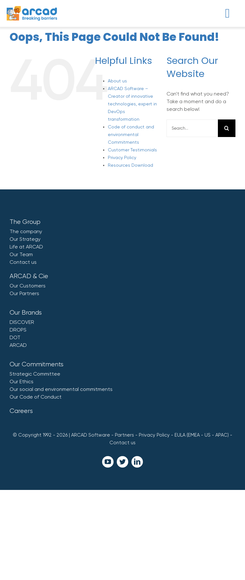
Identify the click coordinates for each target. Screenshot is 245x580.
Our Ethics (21, 381)
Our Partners (24, 293)
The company (26, 231)
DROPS (18, 330)
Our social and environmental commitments (61, 389)
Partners (124, 435)
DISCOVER (22, 322)
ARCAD (18, 345)
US (207, 435)
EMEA (194, 435)
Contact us (23, 262)
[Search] (226, 128)
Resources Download (130, 165)
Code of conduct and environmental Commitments (131, 134)
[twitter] (122, 462)
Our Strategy (25, 239)
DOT (15, 337)
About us (117, 80)
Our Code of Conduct (36, 397)
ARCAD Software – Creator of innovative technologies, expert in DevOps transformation (132, 104)
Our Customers (28, 286)
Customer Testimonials (132, 149)
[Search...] (192, 128)
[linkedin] (137, 462)
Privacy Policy (122, 157)
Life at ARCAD (26, 247)
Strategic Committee (35, 374)
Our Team (21, 254)
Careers (21, 411)
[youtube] (108, 462)
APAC (221, 435)
